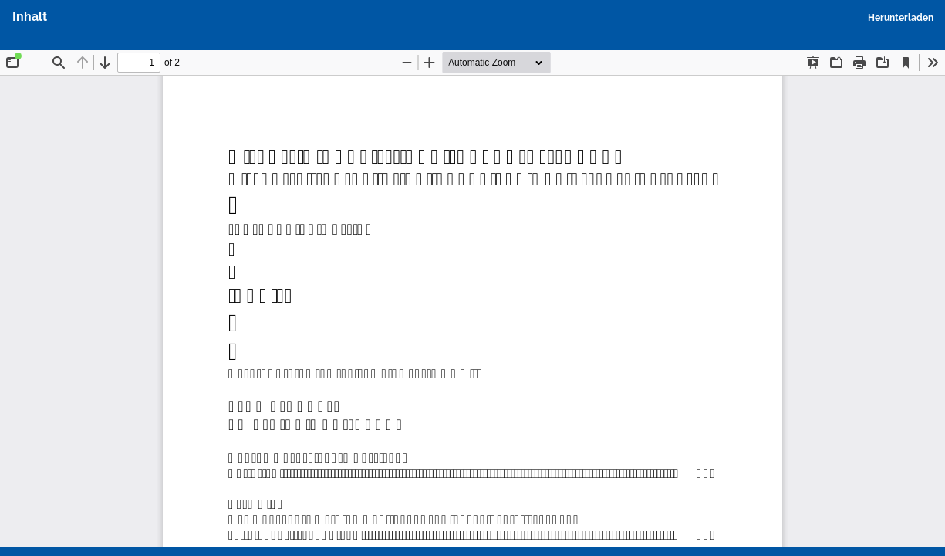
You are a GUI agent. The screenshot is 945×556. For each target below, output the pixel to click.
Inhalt (29, 16)
